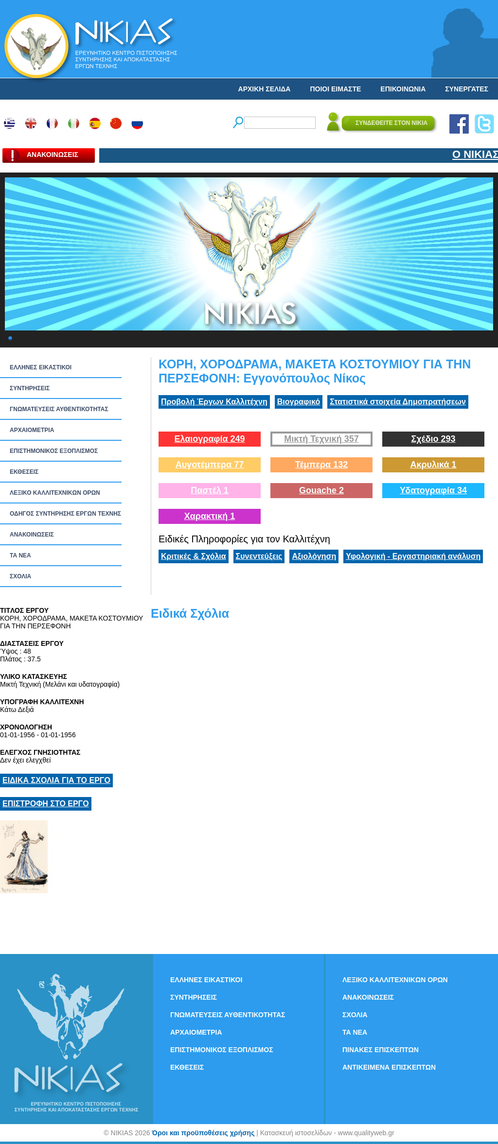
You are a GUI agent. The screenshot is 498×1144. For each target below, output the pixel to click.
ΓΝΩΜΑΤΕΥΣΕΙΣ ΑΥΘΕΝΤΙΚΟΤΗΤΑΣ (59, 409)
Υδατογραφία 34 (433, 490)
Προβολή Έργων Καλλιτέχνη (214, 402)
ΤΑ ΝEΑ (20, 555)
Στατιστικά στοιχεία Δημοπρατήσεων (398, 402)
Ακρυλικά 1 (433, 464)
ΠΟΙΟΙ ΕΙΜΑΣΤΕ (335, 89)
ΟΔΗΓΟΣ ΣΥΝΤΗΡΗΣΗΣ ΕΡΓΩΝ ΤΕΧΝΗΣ (65, 513)
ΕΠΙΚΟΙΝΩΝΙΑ (403, 89)
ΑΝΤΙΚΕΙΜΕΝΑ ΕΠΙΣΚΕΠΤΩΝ (389, 1067)
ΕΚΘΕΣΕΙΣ (24, 471)
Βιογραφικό (298, 402)
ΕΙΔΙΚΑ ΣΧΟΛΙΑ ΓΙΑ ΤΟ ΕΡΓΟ (56, 780)
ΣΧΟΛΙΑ (20, 576)
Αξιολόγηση (314, 556)
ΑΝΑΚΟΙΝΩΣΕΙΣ (32, 534)
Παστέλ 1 (210, 490)
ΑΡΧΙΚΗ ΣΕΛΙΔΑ (264, 89)
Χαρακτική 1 (209, 516)
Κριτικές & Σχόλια (193, 556)
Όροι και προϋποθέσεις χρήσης (203, 1133)
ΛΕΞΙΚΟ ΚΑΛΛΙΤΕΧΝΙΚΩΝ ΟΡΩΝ (55, 492)
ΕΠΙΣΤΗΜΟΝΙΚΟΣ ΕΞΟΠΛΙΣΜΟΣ (54, 451)
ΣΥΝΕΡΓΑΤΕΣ (466, 89)
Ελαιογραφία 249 (209, 439)
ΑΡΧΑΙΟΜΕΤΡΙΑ (32, 430)
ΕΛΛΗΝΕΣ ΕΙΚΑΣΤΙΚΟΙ (40, 367)
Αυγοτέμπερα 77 (210, 464)
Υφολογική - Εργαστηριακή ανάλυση (413, 556)
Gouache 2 (321, 490)
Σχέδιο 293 (433, 439)
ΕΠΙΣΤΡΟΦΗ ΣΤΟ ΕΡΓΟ (45, 803)
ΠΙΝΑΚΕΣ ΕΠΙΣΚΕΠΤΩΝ (380, 1050)
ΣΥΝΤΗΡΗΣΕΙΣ (30, 388)
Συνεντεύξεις (259, 556)
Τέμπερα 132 (321, 464)
